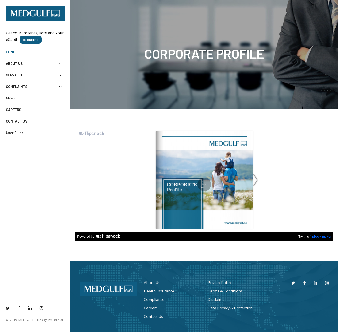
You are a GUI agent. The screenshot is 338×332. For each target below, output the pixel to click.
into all (59, 320)
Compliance (154, 299)
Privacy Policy (219, 282)
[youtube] (30, 308)
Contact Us (153, 316)
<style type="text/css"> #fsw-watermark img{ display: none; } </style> (204, 184)
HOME (10, 52)
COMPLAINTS (35, 86)
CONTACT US (16, 121)
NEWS (10, 98)
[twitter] (8, 308)
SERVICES (35, 75)
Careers (151, 308)
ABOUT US (35, 63)
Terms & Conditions (225, 291)
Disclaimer (217, 299)
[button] (60, 63)
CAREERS (13, 109)
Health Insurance (159, 291)
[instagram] (41, 308)
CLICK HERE (30, 39)
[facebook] (19, 308)
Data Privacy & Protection (230, 308)
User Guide (15, 132)
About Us (152, 282)
